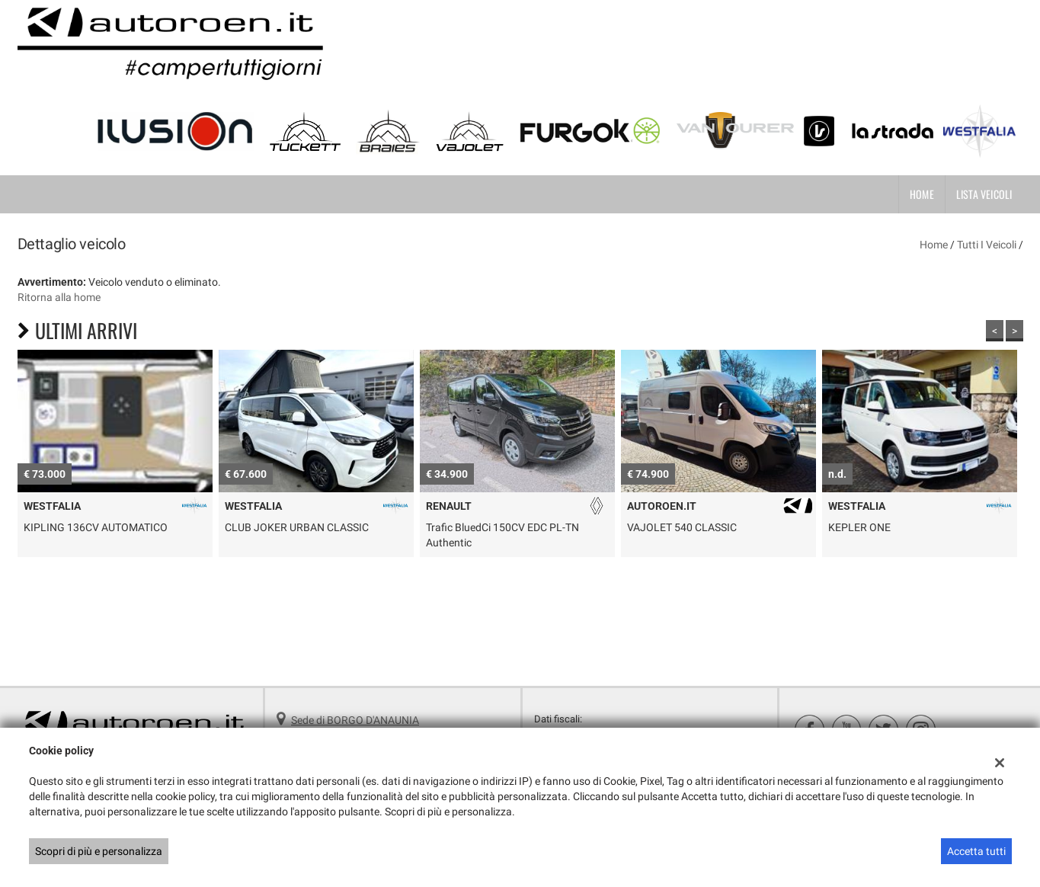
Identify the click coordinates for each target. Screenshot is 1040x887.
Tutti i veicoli (986, 245)
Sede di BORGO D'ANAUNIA (355, 720)
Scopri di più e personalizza (98, 851)
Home (922, 194)
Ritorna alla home (59, 297)
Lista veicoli (984, 194)
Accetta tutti (976, 851)
